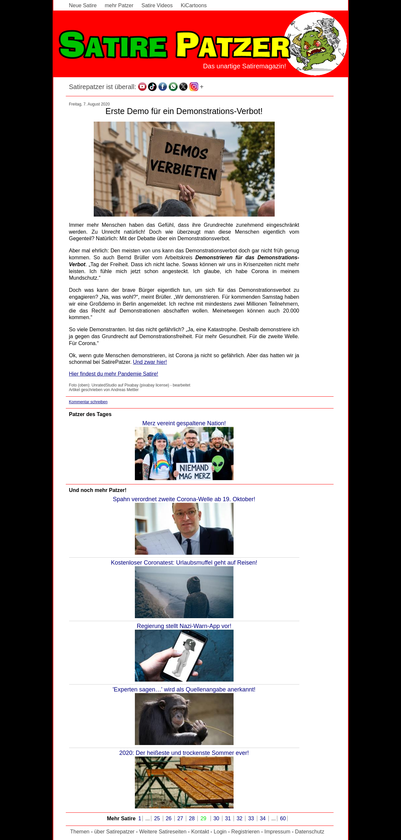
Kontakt (200, 831)
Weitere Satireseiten (163, 831)
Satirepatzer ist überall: (103, 86)
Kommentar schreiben (88, 402)
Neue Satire (83, 5)
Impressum (277, 831)
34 (263, 818)
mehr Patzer (119, 5)
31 (228, 818)
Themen (79, 831)
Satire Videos (157, 5)
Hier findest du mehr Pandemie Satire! (113, 374)
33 (251, 818)
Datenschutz (309, 831)
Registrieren (245, 831)
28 (192, 818)
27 (181, 818)
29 (204, 818)
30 (217, 818)
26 (169, 818)
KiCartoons (194, 5)
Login (220, 831)
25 (157, 818)
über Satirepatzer (114, 831)
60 (283, 818)
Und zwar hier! (150, 362)
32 (240, 818)
